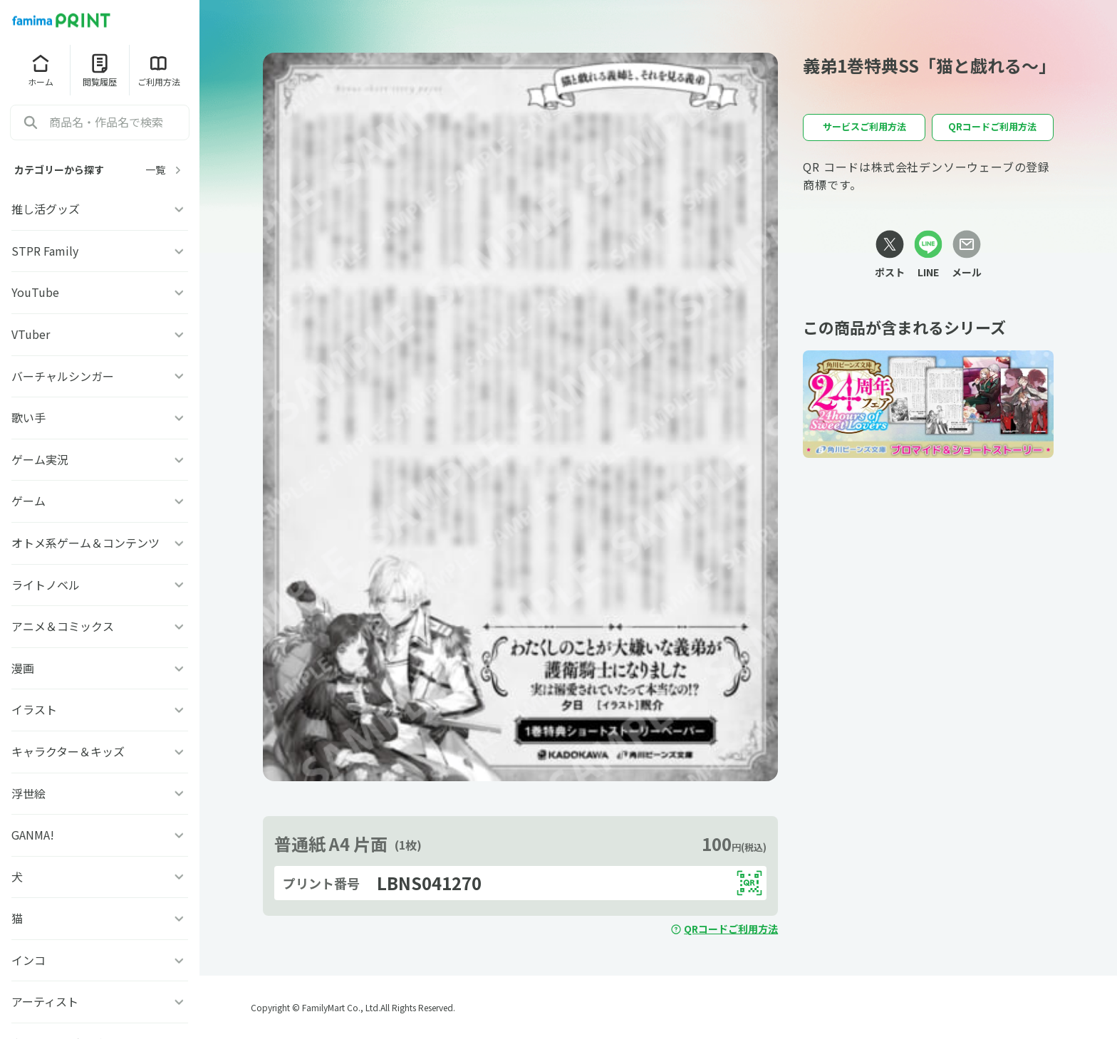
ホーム (40, 70)
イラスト (99, 709)
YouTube (99, 292)
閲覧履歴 (100, 70)
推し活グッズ (99, 208)
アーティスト (99, 1001)
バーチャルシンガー (99, 376)
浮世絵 (99, 793)
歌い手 (99, 417)
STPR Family (99, 250)
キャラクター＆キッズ (99, 751)
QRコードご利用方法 (724, 928)
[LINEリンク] (928, 255)
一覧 (165, 170)
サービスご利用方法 (864, 126)
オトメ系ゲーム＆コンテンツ (99, 542)
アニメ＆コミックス (99, 626)
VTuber (99, 334)
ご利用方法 (158, 70)
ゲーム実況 (99, 459)
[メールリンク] (967, 255)
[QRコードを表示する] (749, 883)
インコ (99, 959)
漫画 (99, 668)
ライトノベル (99, 584)
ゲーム (99, 500)
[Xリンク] (890, 255)
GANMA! (99, 834)
